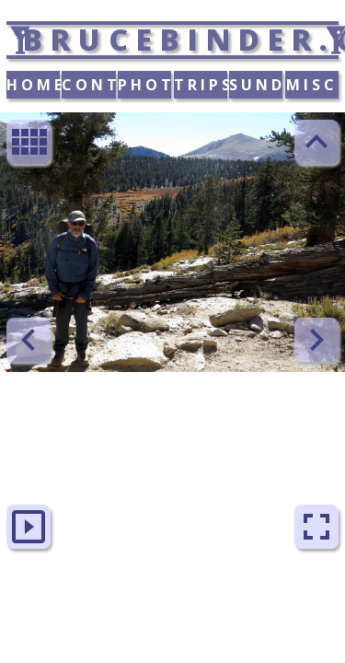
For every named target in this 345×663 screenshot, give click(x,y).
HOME (33, 85)
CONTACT (88, 85)
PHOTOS (144, 85)
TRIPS (200, 85)
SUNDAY (255, 85)
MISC (312, 85)
